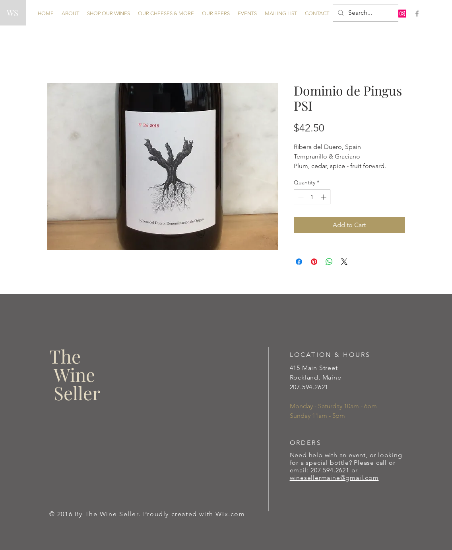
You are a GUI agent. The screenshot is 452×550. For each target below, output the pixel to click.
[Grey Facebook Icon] (417, 14)
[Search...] (365, 13)
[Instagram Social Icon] (402, 14)
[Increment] (324, 197)
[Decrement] (300, 197)
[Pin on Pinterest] (314, 261)
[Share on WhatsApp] (329, 261)
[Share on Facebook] (299, 261)
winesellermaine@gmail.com (334, 477)
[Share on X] (344, 261)
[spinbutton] (312, 197)
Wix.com (230, 514)
